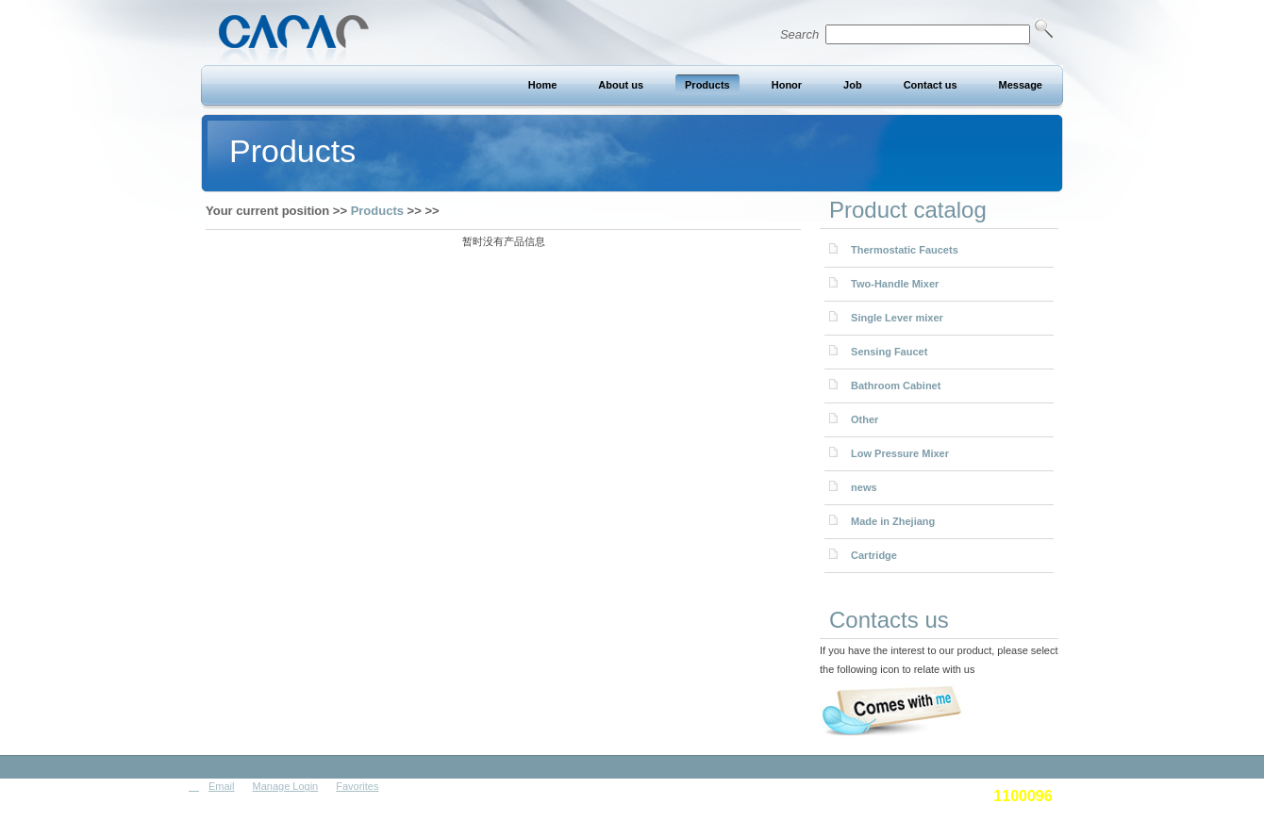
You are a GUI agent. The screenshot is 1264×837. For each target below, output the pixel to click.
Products (377, 211)
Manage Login (286, 786)
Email (221, 786)
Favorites (357, 786)
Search (917, 34)
